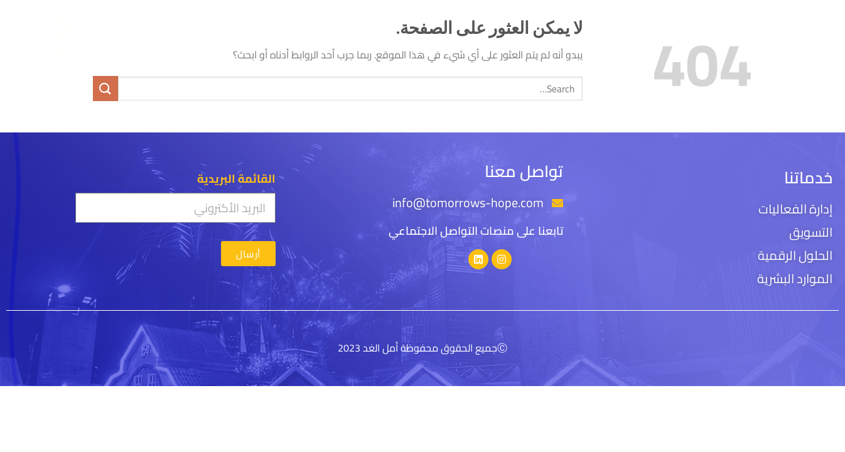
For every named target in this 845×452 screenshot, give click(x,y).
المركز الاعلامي (341, 36)
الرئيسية (620, 36)
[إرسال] (105, 88)
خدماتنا (495, 36)
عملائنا (428, 36)
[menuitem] (186, 35)
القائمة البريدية (236, 179)
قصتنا (560, 36)
